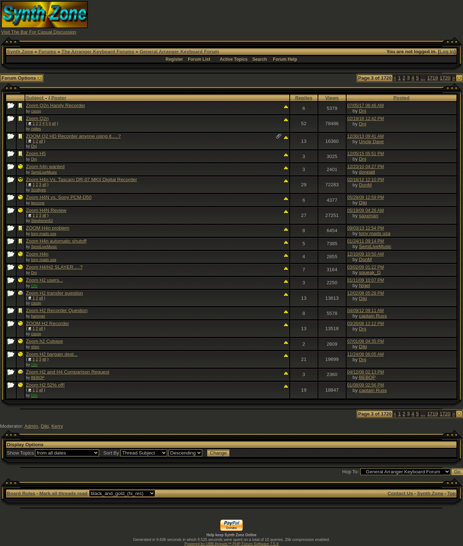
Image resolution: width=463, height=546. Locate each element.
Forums (47, 51)
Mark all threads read (63, 493)
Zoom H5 (36, 153)
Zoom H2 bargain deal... (52, 354)
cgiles (36, 129)
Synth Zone (20, 51)
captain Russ (373, 316)
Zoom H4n (37, 254)
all (54, 123)
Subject (36, 98)
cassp (36, 111)
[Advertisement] (330, 17)
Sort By (111, 453)
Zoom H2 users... (44, 280)
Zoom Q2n (37, 118)
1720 (445, 78)
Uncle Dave (371, 141)
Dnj (362, 111)
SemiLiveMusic (44, 172)
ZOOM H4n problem (47, 228)
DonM (365, 185)
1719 (432, 78)
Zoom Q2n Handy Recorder (55, 105)
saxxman (368, 215)
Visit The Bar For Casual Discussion (38, 32)
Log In (447, 51)
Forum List (199, 59)
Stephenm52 (42, 220)
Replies (303, 98)
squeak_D (370, 272)
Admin (31, 426)
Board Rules (21, 493)
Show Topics (20, 453)
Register (174, 59)
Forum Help (285, 59)
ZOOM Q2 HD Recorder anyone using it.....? (73, 136)
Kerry (57, 426)
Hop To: (350, 471)
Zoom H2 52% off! (45, 385)
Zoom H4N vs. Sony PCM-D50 (59, 197)
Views (332, 98)
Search (259, 59)
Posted (401, 98)
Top (451, 493)
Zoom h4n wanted (45, 166)
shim (35, 347)
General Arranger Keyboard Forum (179, 51)
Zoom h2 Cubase (44, 341)
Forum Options (21, 78)
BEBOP (37, 377)
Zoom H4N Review (46, 210)
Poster (58, 98)
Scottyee (38, 190)
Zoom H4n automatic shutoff (56, 241)
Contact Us (400, 493)
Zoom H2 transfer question (54, 293)
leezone (37, 203)
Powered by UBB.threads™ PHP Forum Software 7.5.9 (231, 544)
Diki (363, 202)
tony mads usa (43, 233)
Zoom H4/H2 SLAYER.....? (54, 267)
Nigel (364, 285)
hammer (38, 316)
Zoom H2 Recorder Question (57, 310)
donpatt (367, 172)
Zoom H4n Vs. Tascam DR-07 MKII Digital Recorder (81, 179)
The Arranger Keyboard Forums (97, 51)
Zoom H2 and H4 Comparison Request (67, 372)
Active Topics (233, 59)
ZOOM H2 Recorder (47, 323)
